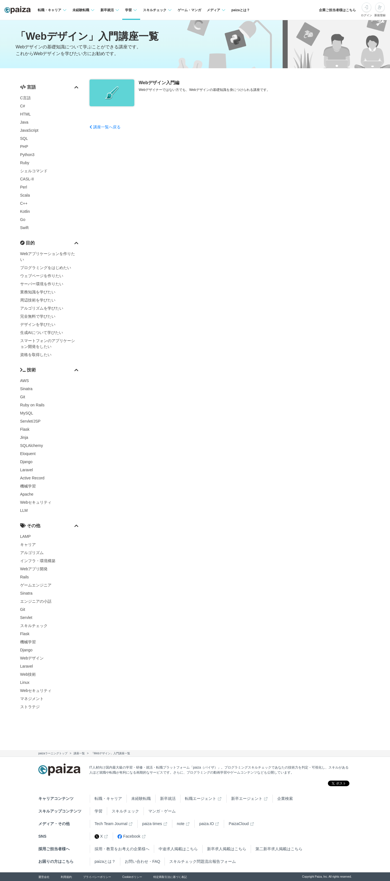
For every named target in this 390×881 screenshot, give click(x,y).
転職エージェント (200, 798)
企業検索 (285, 798)
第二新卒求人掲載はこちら (278, 849)
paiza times (152, 823)
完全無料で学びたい (37, 316)
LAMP (25, 536)
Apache (26, 494)
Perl (23, 187)
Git (22, 397)
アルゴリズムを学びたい (41, 308)
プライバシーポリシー (97, 876)
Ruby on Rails (32, 405)
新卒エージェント (246, 798)
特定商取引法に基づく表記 (170, 876)
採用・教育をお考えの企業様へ (122, 849)
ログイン (366, 15)
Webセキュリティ (36, 502)
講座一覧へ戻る (105, 127)
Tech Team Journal (111, 823)
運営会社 (44, 876)
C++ (23, 203)
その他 (30, 525)
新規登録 (380, 15)
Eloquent (28, 453)
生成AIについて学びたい (41, 332)
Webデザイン (32, 658)
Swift (24, 227)
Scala (25, 195)
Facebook (129, 836)
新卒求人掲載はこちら (226, 849)
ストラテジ (30, 707)
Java (24, 122)
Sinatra (26, 389)
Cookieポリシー (132, 876)
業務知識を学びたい (37, 292)
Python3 (27, 154)
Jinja (24, 437)
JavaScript (29, 130)
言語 (28, 87)
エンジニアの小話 (35, 601)
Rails (24, 577)
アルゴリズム (32, 552)
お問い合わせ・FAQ (142, 861)
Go (22, 219)
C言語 (25, 98)
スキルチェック (34, 625)
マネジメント (32, 698)
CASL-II (27, 179)
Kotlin (25, 211)
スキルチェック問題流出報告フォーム (202, 861)
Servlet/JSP (30, 421)
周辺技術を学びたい (37, 300)
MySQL (26, 413)
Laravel (26, 470)
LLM (24, 510)
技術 (28, 370)
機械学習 (28, 486)
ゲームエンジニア (35, 585)
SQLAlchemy (31, 445)
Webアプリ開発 (34, 569)
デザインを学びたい (37, 324)
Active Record (32, 478)
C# (22, 106)
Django (26, 462)
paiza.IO (206, 823)
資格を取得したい (35, 354)
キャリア (28, 544)
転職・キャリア (108, 798)
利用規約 (66, 876)
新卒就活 (168, 798)
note (180, 823)
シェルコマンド (34, 171)
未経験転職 (141, 798)
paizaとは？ (240, 10)
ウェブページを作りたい (41, 276)
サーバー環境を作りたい (41, 284)
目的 (27, 243)
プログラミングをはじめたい (45, 267)
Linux (24, 682)
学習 (98, 811)
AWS (24, 380)
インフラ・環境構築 (37, 561)
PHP (24, 146)
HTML (25, 114)
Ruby (24, 163)
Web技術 (28, 674)
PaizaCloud (239, 823)
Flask (24, 429)
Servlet (26, 617)
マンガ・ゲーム (162, 811)
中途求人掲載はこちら (178, 849)
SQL (24, 138)
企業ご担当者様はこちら (337, 10)
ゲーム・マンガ (189, 10)
